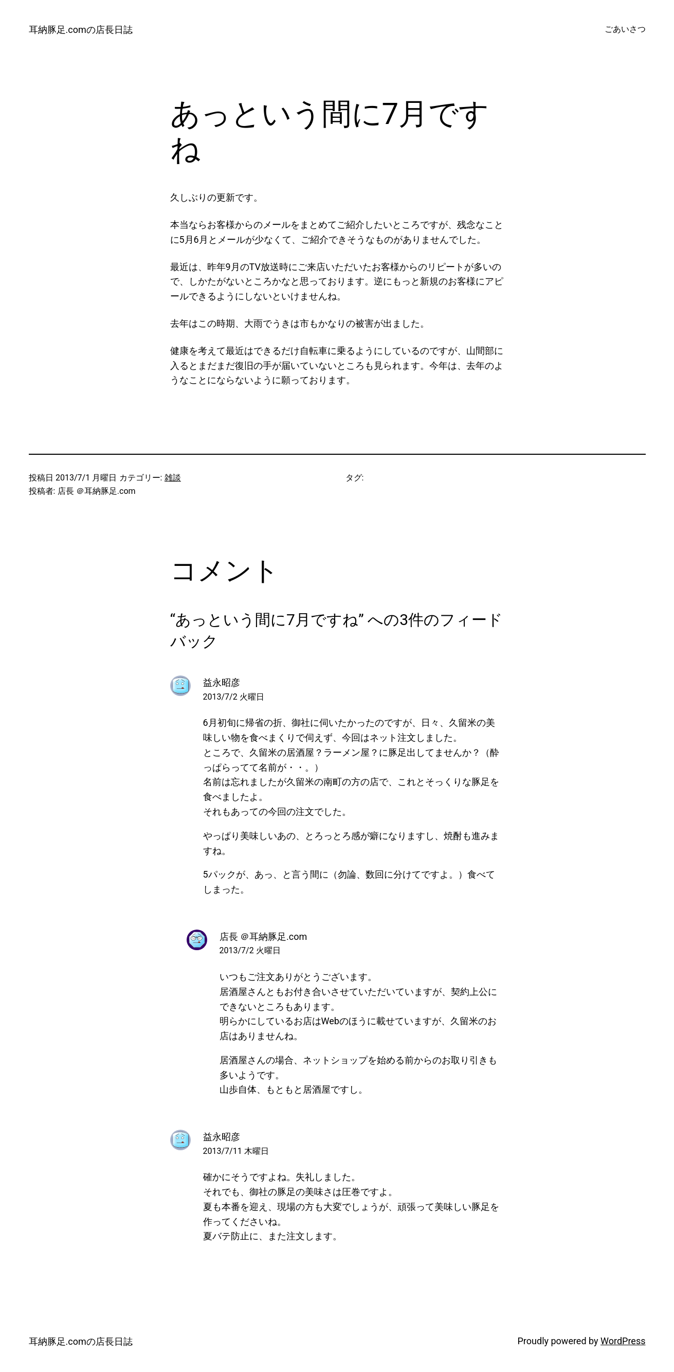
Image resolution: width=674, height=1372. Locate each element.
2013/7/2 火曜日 (233, 697)
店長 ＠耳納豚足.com (263, 936)
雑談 (173, 478)
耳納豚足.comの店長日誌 (81, 29)
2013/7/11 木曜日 (236, 1151)
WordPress (622, 1340)
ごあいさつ (625, 29)
